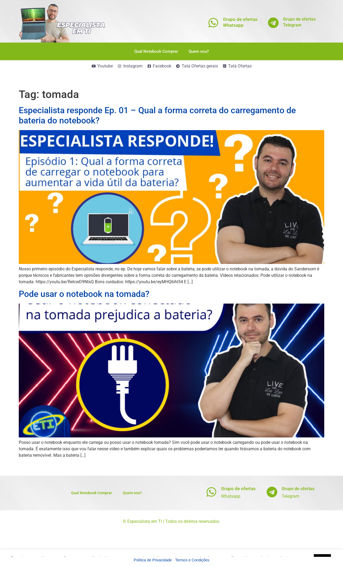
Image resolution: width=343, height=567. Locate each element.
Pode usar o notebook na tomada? (84, 294)
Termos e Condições (192, 560)
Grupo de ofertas (238, 488)
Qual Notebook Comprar (156, 51)
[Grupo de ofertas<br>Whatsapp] (213, 22)
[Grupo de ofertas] (211, 491)
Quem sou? (199, 51)
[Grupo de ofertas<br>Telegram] (273, 22)
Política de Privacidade (153, 560)
